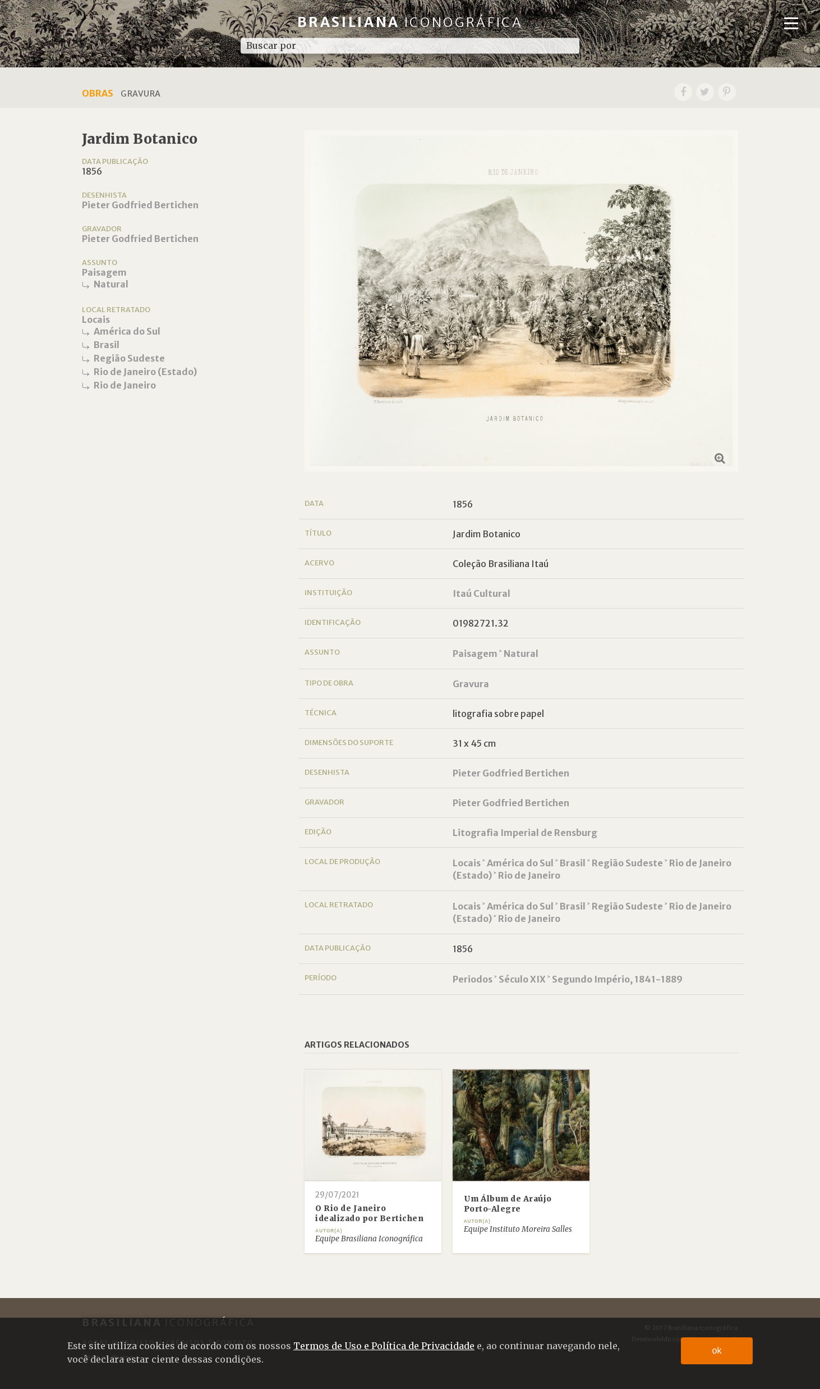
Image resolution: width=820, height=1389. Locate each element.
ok (717, 1350)
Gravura (471, 683)
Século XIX (522, 979)
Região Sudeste (129, 358)
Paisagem (104, 272)
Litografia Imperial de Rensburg (525, 832)
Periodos (472, 979)
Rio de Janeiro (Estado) (145, 371)
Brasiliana (410, 22)
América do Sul (127, 331)
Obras (97, 93)
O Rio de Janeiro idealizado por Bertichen (369, 1213)
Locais (96, 319)
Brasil (106, 344)
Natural (111, 284)
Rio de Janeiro (125, 385)
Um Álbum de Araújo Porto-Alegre (508, 1204)
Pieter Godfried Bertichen (140, 205)
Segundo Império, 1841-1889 (617, 979)
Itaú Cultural (481, 593)
